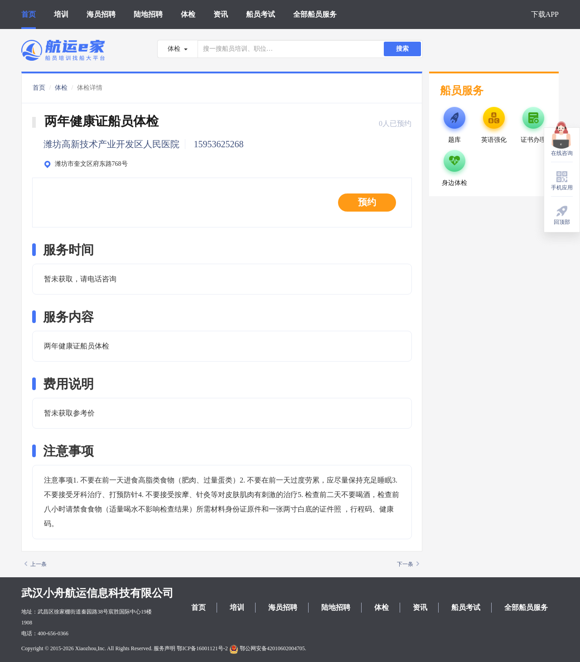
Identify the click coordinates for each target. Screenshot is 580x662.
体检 (188, 14)
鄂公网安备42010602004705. (267, 648)
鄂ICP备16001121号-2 (202, 648)
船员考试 (260, 14)
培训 (61, 14)
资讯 (220, 14)
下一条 (408, 564)
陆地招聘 (148, 14)
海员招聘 (101, 14)
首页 (28, 14)
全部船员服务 (315, 14)
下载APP (545, 14)
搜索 (402, 48)
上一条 (35, 564)
